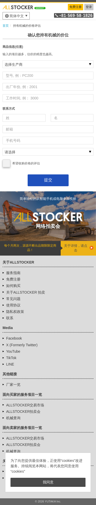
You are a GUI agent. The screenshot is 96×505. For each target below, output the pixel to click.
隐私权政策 (15, 312)
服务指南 (13, 273)
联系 (9, 318)
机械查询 (13, 418)
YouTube (13, 351)
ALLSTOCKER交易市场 (25, 405)
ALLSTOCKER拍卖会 (23, 411)
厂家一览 (13, 384)
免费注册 (75, 7)
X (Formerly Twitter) (22, 345)
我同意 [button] (48, 482)
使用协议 (13, 305)
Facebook (14, 338)
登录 (89, 7)
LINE (10, 364)
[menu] (16, 16)
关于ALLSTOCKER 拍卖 (25, 292)
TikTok (11, 358)
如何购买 (13, 286)
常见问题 (13, 299)
